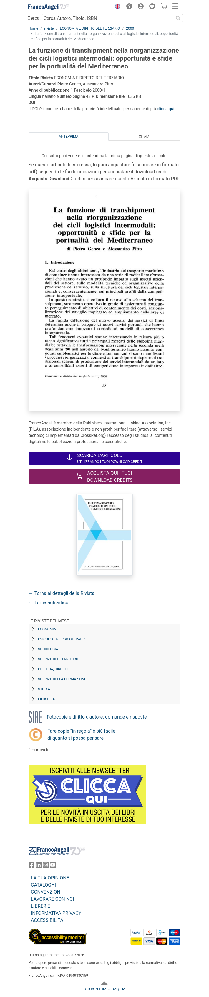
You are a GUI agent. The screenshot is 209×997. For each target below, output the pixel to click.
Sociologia (48, 649)
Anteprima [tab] (69, 137)
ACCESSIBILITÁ (47, 920)
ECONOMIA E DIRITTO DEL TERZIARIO (90, 28)
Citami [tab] (144, 137)
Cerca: (34, 18)
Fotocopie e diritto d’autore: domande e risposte (97, 717)
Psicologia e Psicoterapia (62, 639)
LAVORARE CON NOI (52, 899)
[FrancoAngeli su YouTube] (53, 866)
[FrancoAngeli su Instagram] (46, 866)
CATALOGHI (43, 885)
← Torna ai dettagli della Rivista (61, 593)
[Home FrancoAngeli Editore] (48, 7)
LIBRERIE (40, 906)
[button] (116, 7)
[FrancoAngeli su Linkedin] (39, 866)
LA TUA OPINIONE (50, 878)
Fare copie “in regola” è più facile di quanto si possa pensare (81, 734)
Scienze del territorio (58, 659)
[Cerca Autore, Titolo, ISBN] (107, 18)
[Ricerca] (178, 18)
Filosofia (46, 699)
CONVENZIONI (46, 892)
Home (33, 28)
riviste (49, 28)
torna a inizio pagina (104, 988)
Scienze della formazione (62, 679)
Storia (44, 689)
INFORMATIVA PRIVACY (56, 913)
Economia (47, 629)
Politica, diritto (53, 669)
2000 (130, 28)
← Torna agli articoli (50, 602)
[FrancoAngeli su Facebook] (31, 866)
